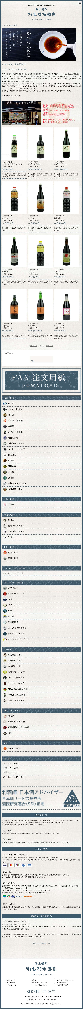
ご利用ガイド (10, 980)
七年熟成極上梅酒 (14, 722)
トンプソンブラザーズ (16, 639)
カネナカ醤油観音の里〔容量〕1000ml (59, 218)
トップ (4, 25)
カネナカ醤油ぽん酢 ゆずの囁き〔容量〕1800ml (60, 164)
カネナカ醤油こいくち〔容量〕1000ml (7, 218)
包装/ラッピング (11, 772)
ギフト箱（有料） (11, 763)
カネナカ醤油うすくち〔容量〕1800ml (59, 272)
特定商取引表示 (62, 985)
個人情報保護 (61, 982)
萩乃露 (8, 478)
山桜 (7, 599)
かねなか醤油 (13, 25)
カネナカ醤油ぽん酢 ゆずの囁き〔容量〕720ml (34, 164)
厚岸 (7, 611)
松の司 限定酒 (13, 409)
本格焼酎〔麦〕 (13, 660)
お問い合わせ (10, 982)
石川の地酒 (10, 558)
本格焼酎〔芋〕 (13, 655)
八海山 (8, 537)
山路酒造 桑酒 (13, 489)
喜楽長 (8, 460)
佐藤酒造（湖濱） (14, 443)
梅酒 (7, 733)
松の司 (8, 403)
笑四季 (8, 426)
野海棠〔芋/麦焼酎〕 (15, 695)
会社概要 (35, 980)
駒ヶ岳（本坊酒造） (15, 628)
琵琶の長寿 (10, 438)
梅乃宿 (8, 716)
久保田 (8, 520)
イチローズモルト (14, 594)
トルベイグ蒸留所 (14, 634)
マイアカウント (11, 985)
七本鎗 (8, 415)
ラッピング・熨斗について (41, 982)
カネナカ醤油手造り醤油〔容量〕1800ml (33, 326)
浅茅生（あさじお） (15, 483)
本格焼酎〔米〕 (13, 666)
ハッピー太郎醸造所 (15, 449)
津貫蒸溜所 (10, 622)
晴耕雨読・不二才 (14, 672)
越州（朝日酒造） (14, 526)
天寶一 (8, 504)
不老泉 (8, 472)
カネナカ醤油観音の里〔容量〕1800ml (7, 272)
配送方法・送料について (65, 980)
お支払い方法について (39, 985)
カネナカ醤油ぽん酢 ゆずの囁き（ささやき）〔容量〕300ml (12, 164)
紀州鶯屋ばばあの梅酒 (16, 727)
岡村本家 (9, 466)
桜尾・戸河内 (12, 605)
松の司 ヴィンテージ (13, 573)
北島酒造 (9, 455)
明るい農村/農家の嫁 (15, 689)
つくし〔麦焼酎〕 (14, 678)
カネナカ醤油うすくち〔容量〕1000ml (33, 272)
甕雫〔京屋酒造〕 (14, 700)
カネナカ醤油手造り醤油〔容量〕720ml (7, 326)
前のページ (33, 346)
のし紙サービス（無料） (15, 777)
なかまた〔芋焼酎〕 (15, 683)
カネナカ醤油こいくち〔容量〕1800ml (33, 218)
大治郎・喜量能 (13, 432)
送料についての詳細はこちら (41, 943)
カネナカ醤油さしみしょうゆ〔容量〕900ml (59, 326)
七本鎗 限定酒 (13, 420)
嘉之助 (8, 616)
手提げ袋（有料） (11, 768)
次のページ (49, 346)
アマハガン (10, 588)
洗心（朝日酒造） (14, 531)
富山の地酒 (10, 552)
